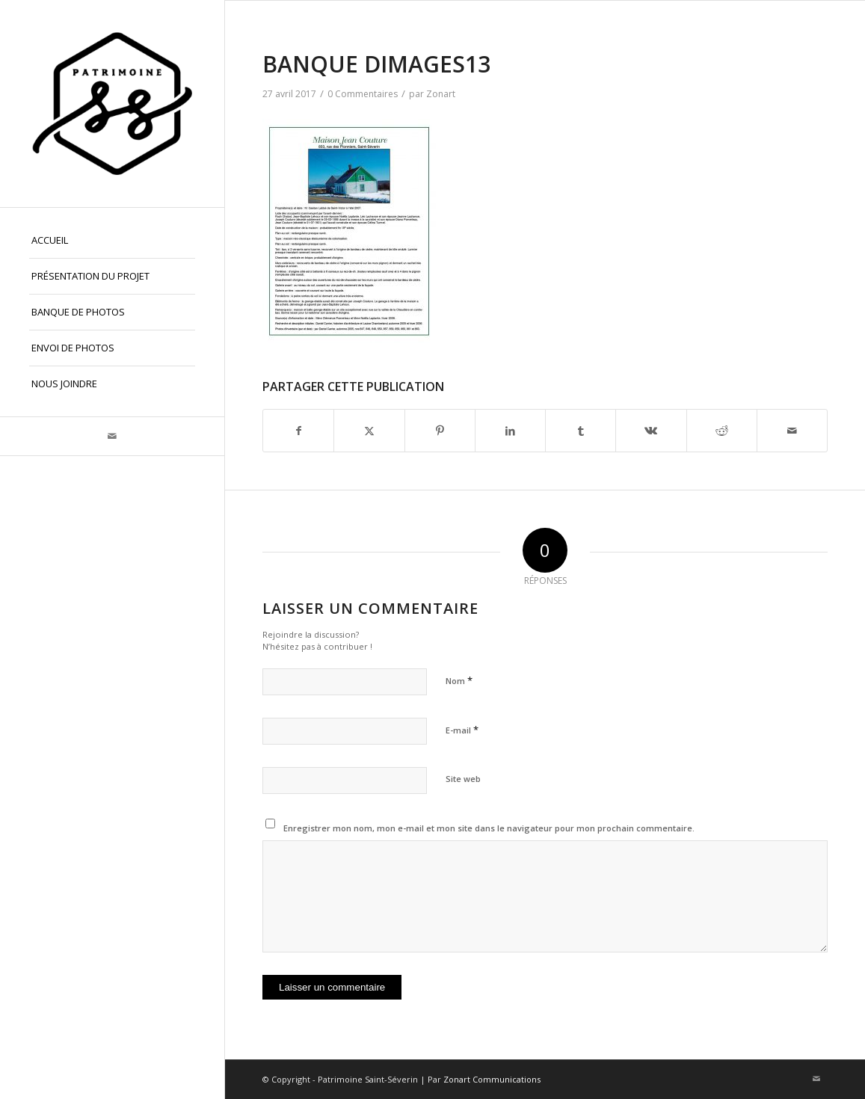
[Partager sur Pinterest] (440, 431)
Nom (459, 680)
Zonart (440, 93)
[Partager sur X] (369, 431)
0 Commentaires (362, 93)
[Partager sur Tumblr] (580, 431)
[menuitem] (112, 241)
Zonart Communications (492, 1079)
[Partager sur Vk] (651, 431)
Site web (463, 778)
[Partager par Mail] (792, 431)
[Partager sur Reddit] (722, 431)
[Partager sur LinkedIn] (510, 431)
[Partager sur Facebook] (298, 431)
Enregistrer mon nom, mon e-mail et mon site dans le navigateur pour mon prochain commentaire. (489, 828)
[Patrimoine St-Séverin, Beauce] (112, 103)
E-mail (462, 729)
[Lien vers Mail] (112, 436)
